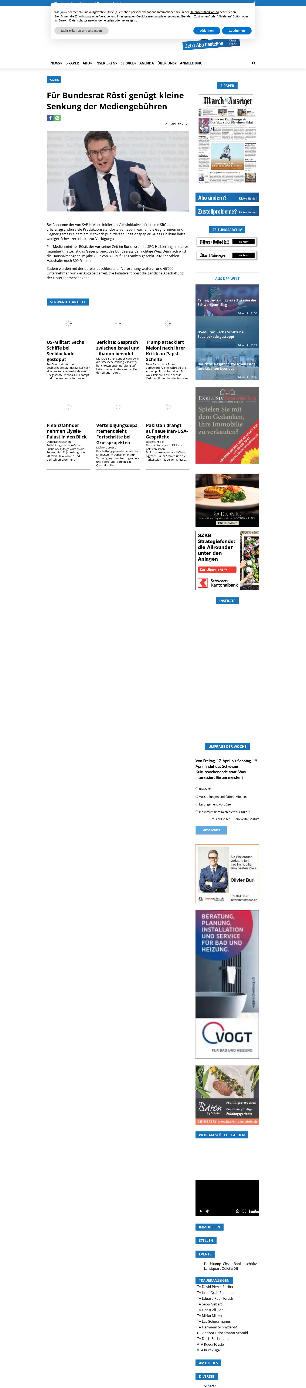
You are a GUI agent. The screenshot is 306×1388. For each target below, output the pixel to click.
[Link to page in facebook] (50, 118)
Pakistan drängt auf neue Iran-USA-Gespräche (167, 431)
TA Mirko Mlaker (210, 1315)
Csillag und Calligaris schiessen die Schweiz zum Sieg (227, 302)
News (55, 63)
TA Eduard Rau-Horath (215, 1298)
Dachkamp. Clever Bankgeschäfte (230, 1263)
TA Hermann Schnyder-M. (217, 1327)
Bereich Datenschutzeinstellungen (80, 20)
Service (127, 63)
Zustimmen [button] (237, 30)
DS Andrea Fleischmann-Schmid (222, 1333)
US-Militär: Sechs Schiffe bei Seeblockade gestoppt (65, 350)
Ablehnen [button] (207, 30)
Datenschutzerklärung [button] (204, 12)
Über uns (166, 63)
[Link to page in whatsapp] (57, 118)
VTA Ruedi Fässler (211, 1344)
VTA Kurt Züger (209, 1350)
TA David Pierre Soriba (215, 1286)
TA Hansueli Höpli (211, 1310)
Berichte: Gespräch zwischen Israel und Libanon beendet (118, 348)
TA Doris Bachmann (213, 1338)
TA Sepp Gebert (209, 1304)
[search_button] (254, 63)
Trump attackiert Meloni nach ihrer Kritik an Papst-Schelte (165, 350)
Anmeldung (191, 63)
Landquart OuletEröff (221, 1268)
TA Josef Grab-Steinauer (216, 1292)
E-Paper (72, 63)
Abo (86, 63)
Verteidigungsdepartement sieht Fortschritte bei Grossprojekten (117, 434)
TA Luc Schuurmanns (214, 1321)
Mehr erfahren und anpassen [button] (81, 30)
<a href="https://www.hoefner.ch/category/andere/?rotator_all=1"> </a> (227, 691)
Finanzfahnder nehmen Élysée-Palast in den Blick (67, 431)
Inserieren (105, 63)
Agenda (146, 63)
